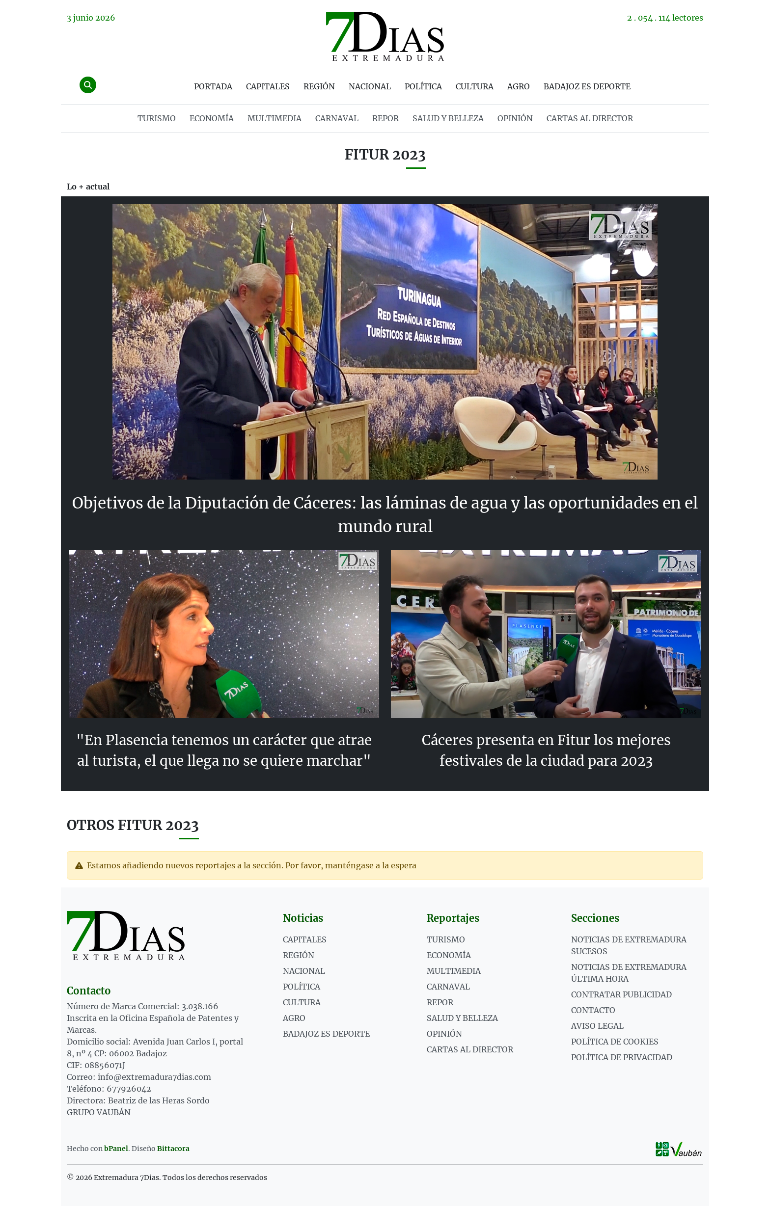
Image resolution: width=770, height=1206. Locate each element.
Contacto (593, 1010)
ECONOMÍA (212, 118)
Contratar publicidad (621, 994)
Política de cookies (615, 1041)
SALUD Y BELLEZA (448, 118)
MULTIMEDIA (275, 118)
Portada (213, 86)
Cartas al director (590, 118)
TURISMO (157, 118)
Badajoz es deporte (587, 86)
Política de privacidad (621, 1057)
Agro (518, 86)
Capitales (268, 86)
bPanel (116, 1148)
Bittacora (173, 1148)
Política (423, 86)
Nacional (370, 86)
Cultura (475, 86)
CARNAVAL (336, 118)
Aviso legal (597, 1025)
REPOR (385, 118)
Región (319, 86)
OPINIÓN (515, 118)
